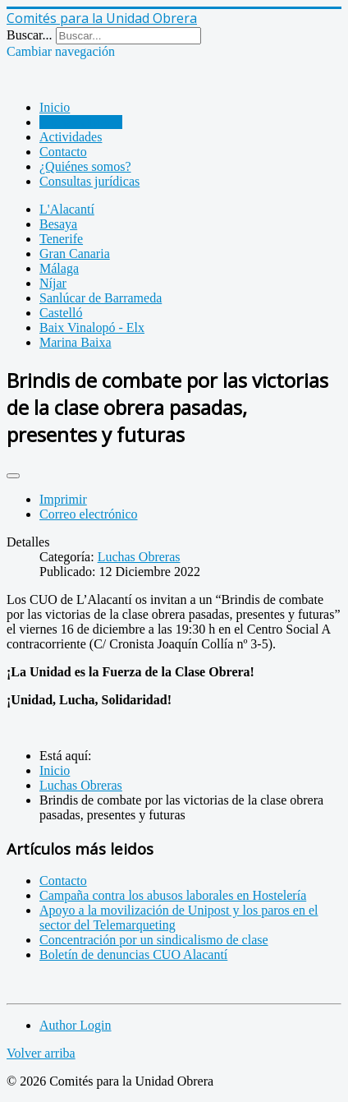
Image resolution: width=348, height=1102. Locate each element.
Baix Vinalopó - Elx (91, 327)
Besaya (58, 224)
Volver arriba (41, 1053)
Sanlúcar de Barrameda (100, 298)
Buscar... (30, 35)
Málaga (59, 268)
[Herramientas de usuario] (13, 475)
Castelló (60, 313)
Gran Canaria (74, 254)
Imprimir (63, 499)
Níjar (52, 283)
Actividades (70, 137)
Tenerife (61, 239)
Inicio (54, 107)
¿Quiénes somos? (85, 166)
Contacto (63, 152)
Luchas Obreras (80, 122)
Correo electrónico (88, 514)
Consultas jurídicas (89, 181)
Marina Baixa (75, 342)
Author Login (75, 1025)
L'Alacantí (66, 209)
